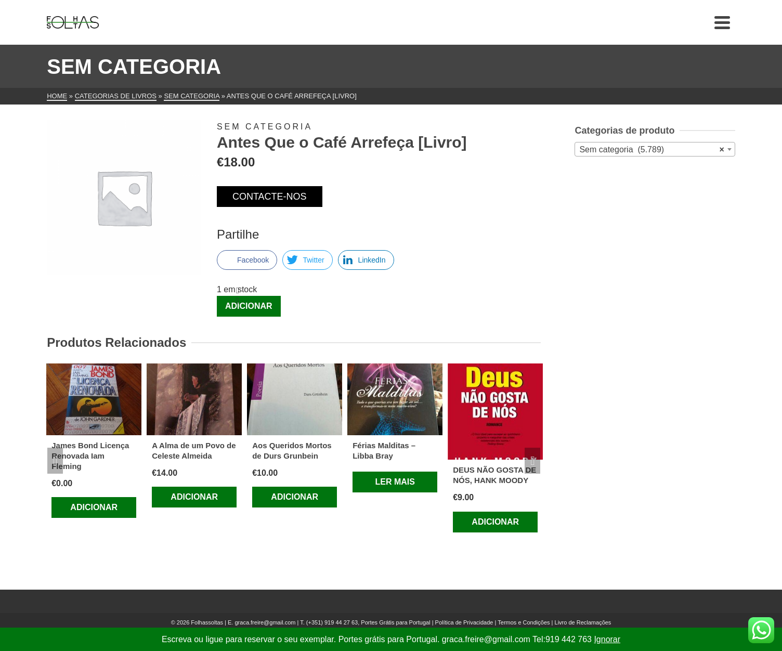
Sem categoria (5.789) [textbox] (651, 149)
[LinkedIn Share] (366, 260)
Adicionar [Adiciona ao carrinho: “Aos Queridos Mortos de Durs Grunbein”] (294, 496)
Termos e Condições (524, 622)
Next (532, 461)
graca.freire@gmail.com (264, 622)
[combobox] (655, 149)
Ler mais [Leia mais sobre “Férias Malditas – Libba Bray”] (394, 481)
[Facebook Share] (247, 260)
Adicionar (248, 306)
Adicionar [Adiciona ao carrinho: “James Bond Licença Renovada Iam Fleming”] (94, 507)
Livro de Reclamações (583, 622)
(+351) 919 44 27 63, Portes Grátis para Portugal (369, 622)
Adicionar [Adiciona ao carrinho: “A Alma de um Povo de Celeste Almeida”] (194, 496)
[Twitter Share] (307, 260)
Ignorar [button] (607, 639)
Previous (55, 461)
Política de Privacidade (464, 622)
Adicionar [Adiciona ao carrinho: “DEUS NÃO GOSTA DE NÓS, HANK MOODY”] (495, 521)
